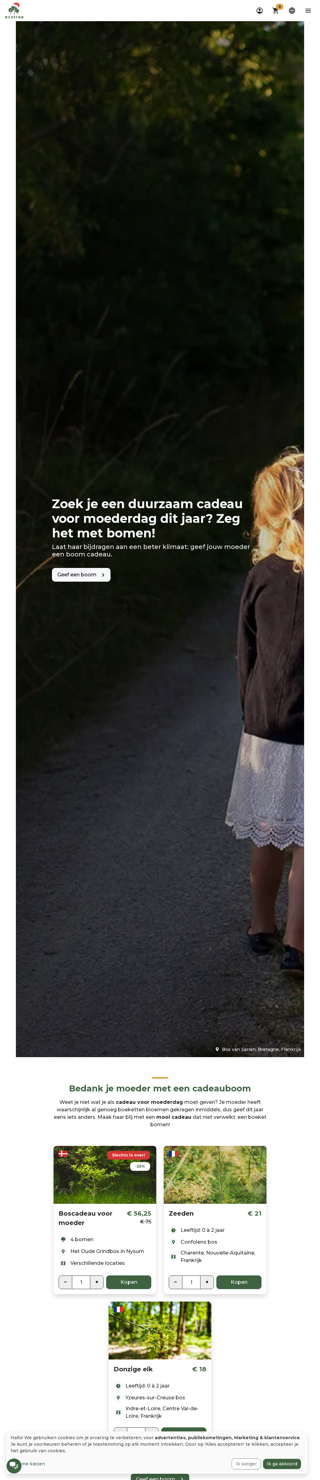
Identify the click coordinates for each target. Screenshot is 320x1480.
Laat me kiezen (28, 1464)
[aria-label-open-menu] (308, 10)
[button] (276, 10)
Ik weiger (246, 1464)
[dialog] (157, 1452)
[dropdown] (259, 10)
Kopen (128, 1282)
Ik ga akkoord (282, 1464)
